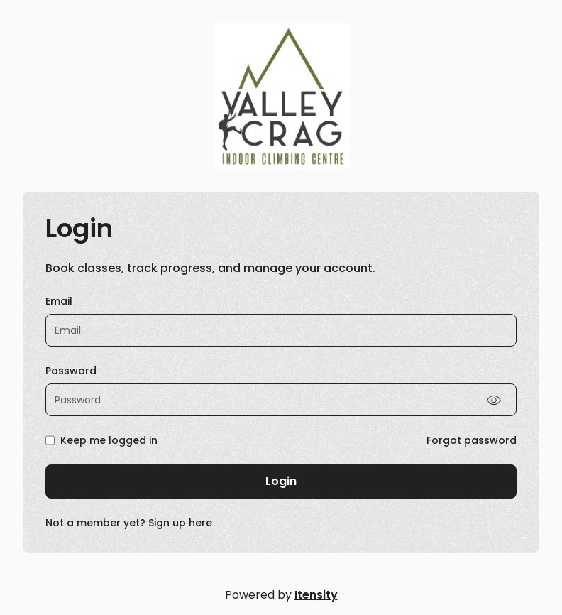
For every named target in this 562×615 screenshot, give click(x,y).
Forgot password (471, 440)
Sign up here (180, 523)
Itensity (316, 595)
